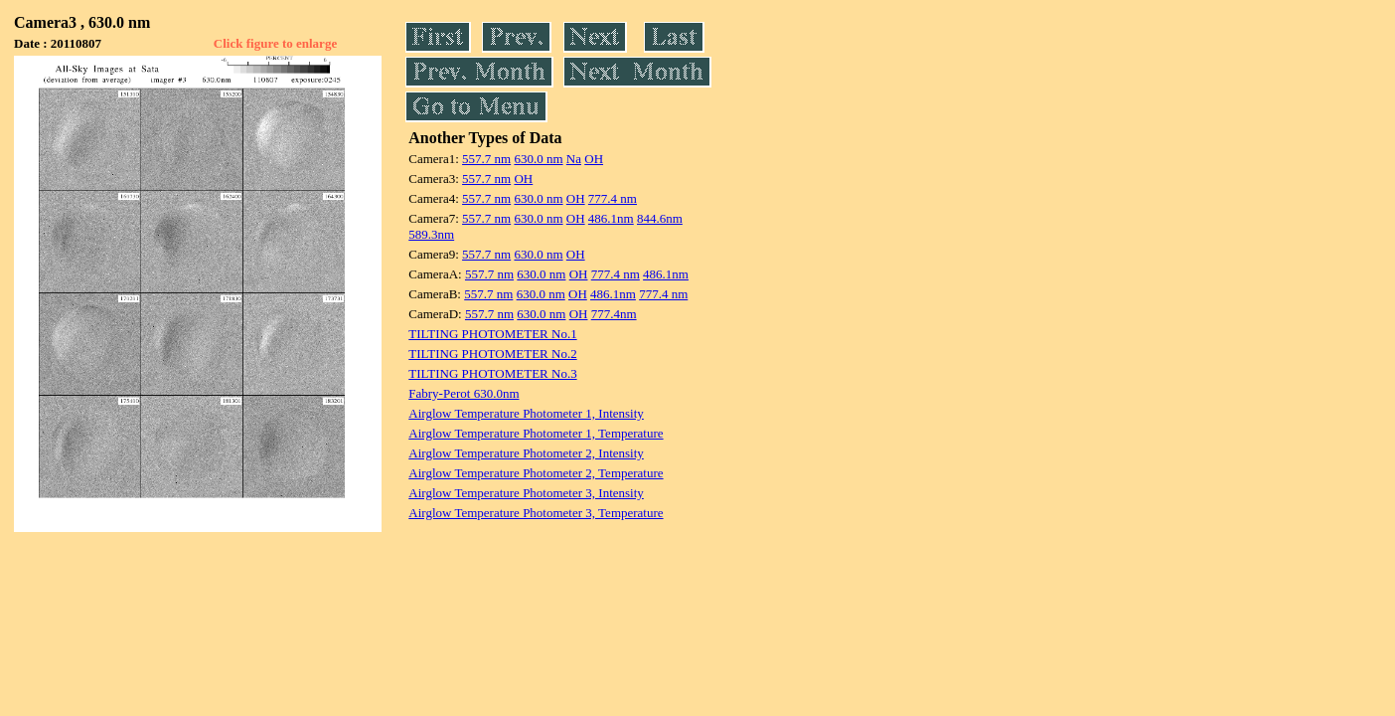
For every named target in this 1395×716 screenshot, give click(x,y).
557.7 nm (486, 158)
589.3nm (431, 234)
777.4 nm (612, 198)
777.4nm (614, 313)
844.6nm (660, 218)
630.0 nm (538, 158)
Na (573, 158)
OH (593, 158)
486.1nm (611, 218)
